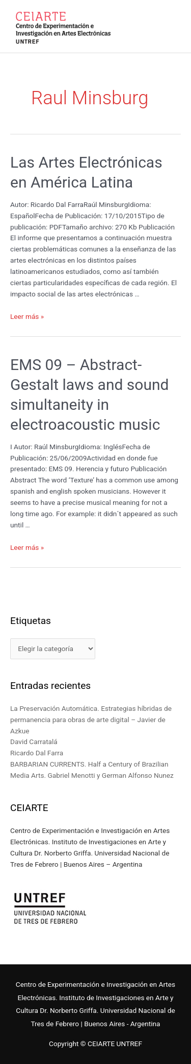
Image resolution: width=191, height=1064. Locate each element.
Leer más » (27, 316)
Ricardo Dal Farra (36, 753)
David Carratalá (34, 741)
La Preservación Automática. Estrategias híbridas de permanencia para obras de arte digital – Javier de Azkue (91, 719)
